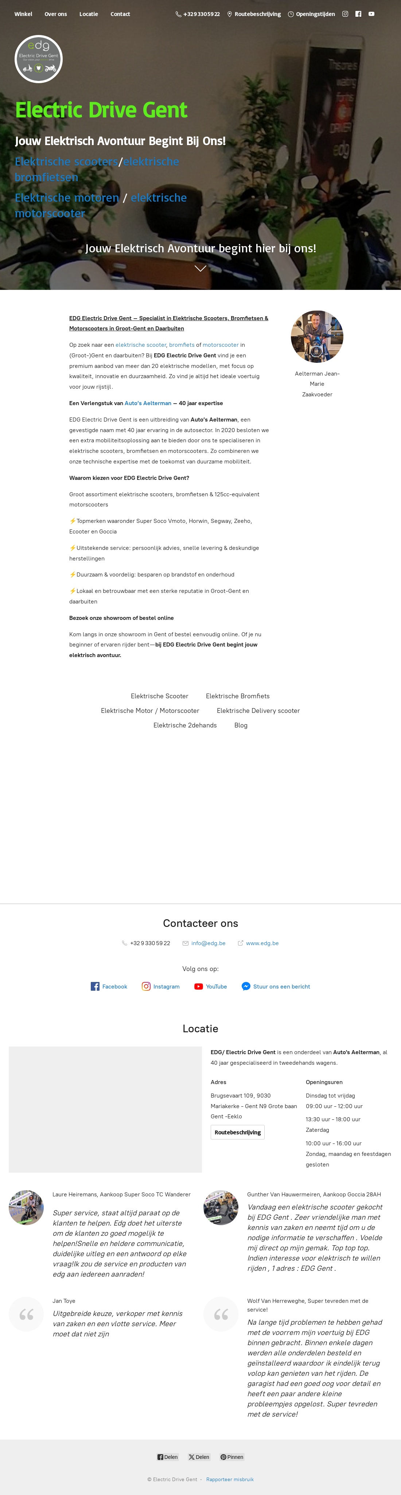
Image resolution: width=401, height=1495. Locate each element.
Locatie (88, 14)
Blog (241, 725)
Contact (120, 14)
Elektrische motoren (67, 197)
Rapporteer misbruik (230, 1479)
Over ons (55, 14)
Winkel (23, 14)
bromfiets (182, 344)
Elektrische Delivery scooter (258, 711)
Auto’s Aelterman (148, 403)
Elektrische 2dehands (185, 725)
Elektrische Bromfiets (238, 696)
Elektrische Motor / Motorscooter (150, 711)
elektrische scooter (141, 344)
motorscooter (221, 344)
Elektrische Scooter (159, 696)
